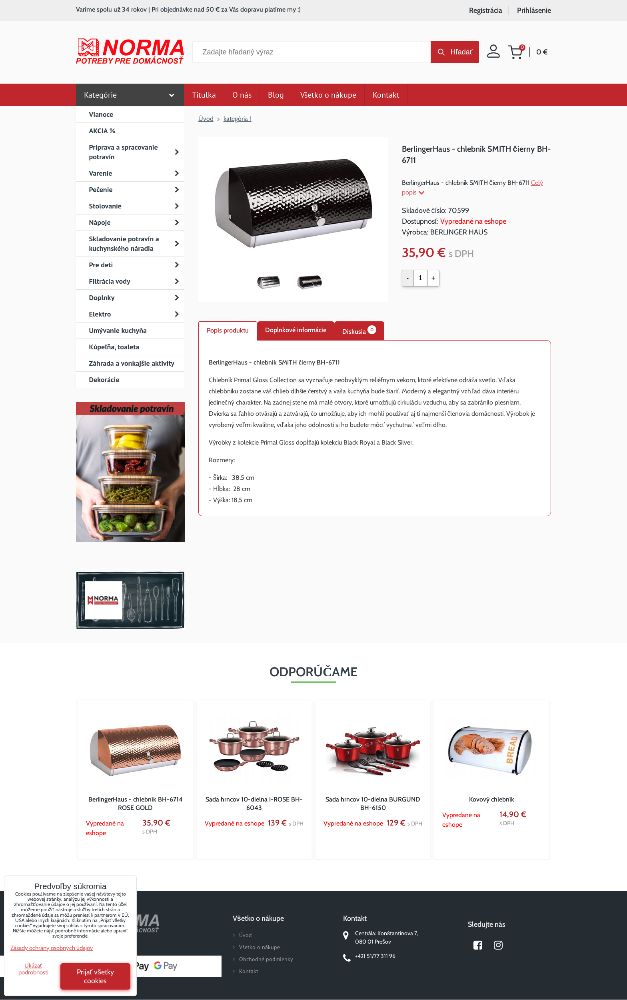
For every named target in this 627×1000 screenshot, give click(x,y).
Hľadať (461, 52)
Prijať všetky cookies (95, 976)
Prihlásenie (534, 10)
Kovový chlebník (491, 799)
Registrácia (485, 10)
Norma (130, 600)
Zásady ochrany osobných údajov (51, 948)
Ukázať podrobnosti (33, 969)
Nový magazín (130, 483)
